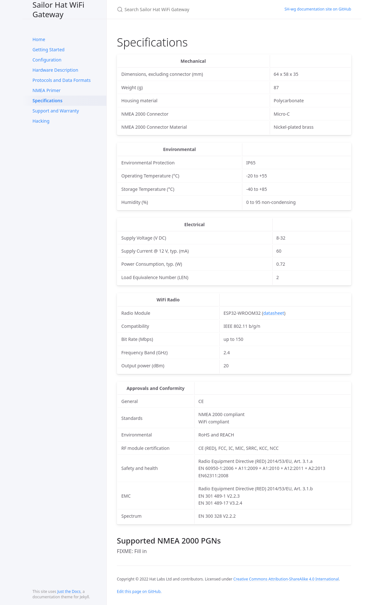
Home (38, 39)
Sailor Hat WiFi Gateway (58, 9)
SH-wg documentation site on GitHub (318, 9)
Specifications (47, 100)
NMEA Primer (46, 90)
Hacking (40, 121)
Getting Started (48, 50)
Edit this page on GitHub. (139, 591)
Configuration (46, 60)
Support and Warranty (55, 111)
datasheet (273, 313)
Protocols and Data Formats (61, 80)
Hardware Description (55, 70)
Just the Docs (69, 591)
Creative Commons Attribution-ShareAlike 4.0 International (286, 579)
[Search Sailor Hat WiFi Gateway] (192, 9)
